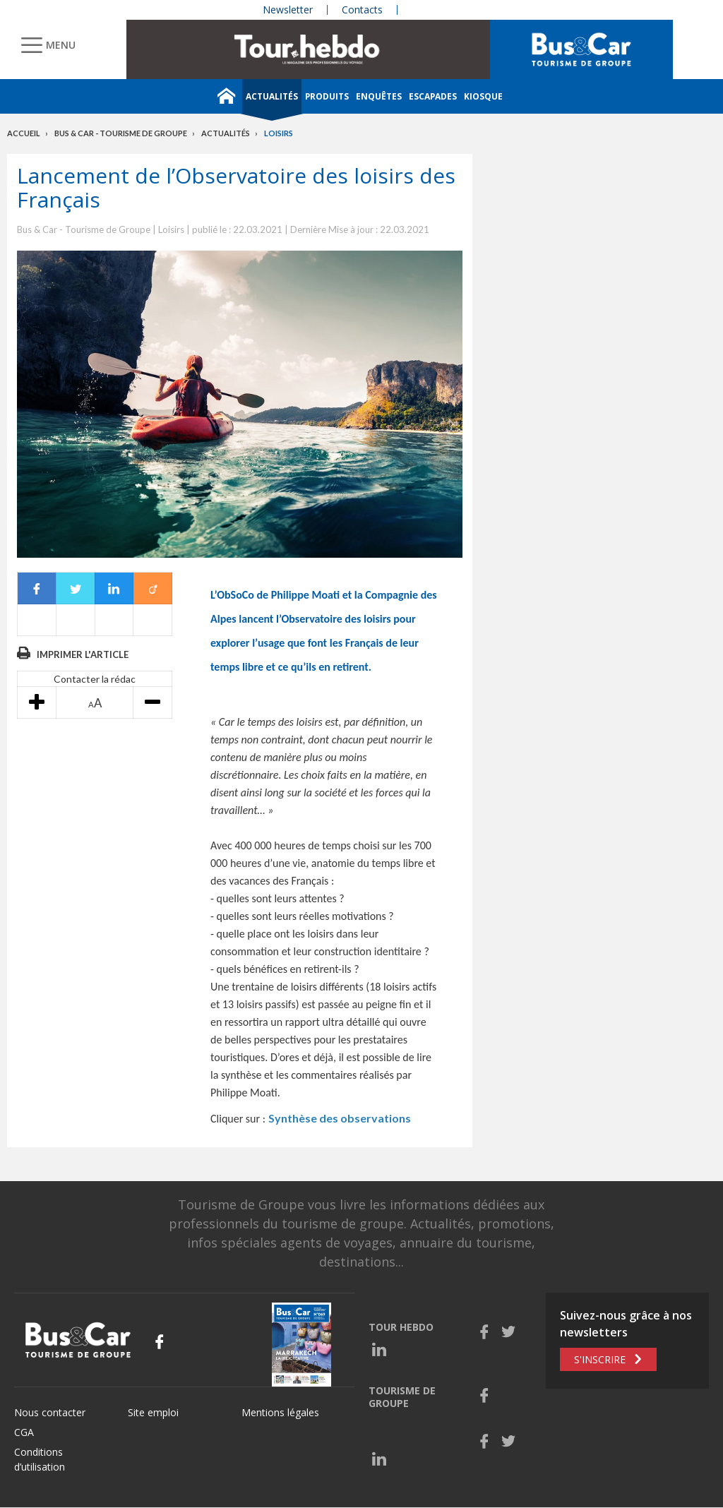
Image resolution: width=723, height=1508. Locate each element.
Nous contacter (49, 1412)
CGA (24, 1432)
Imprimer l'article (83, 654)
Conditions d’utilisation (39, 1459)
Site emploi (153, 1412)
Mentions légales (280, 1412)
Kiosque (483, 96)
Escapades (433, 96)
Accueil (23, 133)
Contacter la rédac (95, 679)
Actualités (272, 96)
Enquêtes (379, 96)
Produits (327, 96)
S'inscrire (600, 1359)
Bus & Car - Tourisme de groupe (120, 133)
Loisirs (278, 133)
